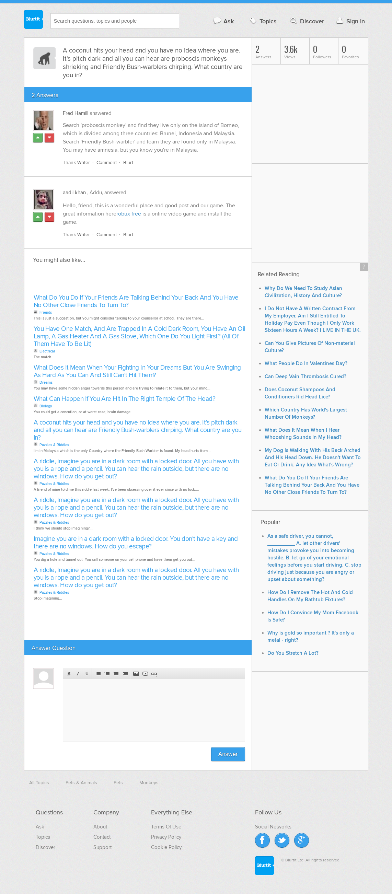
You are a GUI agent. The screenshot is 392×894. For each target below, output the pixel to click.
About (100, 827)
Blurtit (33, 20)
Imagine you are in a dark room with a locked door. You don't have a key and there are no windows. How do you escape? (136, 542)
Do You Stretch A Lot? (293, 653)
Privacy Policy (166, 837)
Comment (106, 162)
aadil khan (74, 192)
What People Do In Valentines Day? (306, 363)
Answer (228, 754)
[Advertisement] (111, 280)
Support (102, 847)
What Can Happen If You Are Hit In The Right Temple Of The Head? (125, 399)
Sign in (350, 21)
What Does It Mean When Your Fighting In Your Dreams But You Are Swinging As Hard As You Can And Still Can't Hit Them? (137, 371)
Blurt (128, 162)
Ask (223, 21)
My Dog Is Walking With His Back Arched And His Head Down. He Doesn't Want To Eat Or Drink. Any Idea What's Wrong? (313, 457)
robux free (128, 213)
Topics (262, 21)
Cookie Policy (166, 847)
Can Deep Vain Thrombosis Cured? (305, 376)
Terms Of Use (166, 827)
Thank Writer (76, 162)
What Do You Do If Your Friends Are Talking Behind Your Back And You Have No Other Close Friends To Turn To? (136, 301)
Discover (306, 21)
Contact (102, 837)
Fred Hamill (75, 113)
